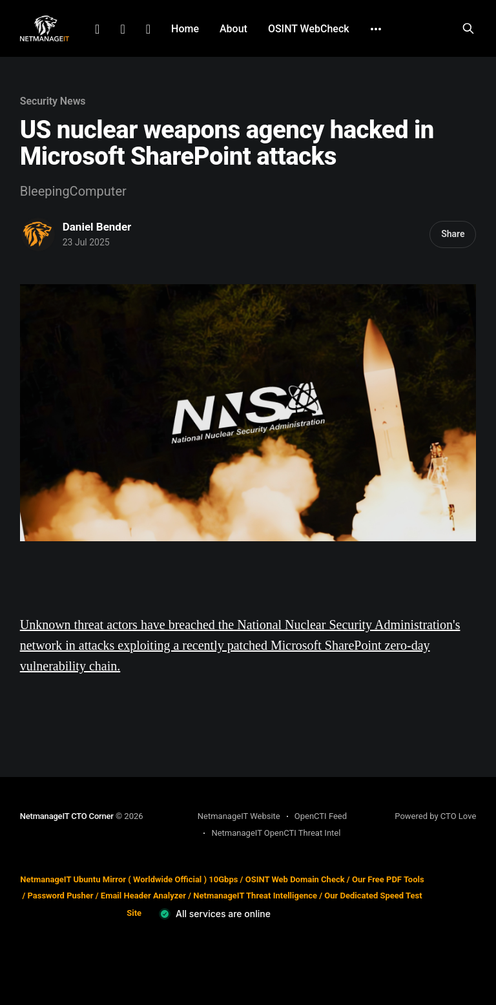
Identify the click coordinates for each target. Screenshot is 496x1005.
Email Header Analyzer (143, 895)
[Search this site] (468, 28)
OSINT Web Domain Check (295, 879)
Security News (53, 101)
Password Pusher (60, 895)
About (233, 29)
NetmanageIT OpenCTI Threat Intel (275, 833)
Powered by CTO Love (435, 816)
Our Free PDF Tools (388, 879)
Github (148, 29)
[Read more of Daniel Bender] (38, 234)
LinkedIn (97, 29)
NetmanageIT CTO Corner (67, 816)
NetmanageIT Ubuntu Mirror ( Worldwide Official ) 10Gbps (129, 879)
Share (452, 234)
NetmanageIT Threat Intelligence (255, 895)
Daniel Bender (97, 226)
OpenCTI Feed (320, 816)
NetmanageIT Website (239, 816)
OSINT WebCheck (308, 29)
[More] (376, 29)
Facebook (122, 29)
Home (185, 29)
